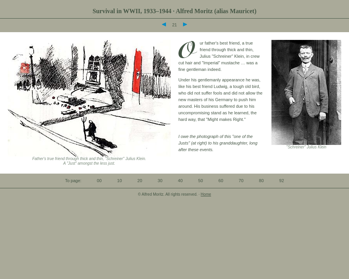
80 (261, 180)
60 (220, 180)
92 (281, 180)
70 (241, 180)
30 (160, 180)
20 (139, 180)
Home (206, 194)
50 (200, 180)
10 (119, 180)
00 (99, 180)
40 (180, 180)
